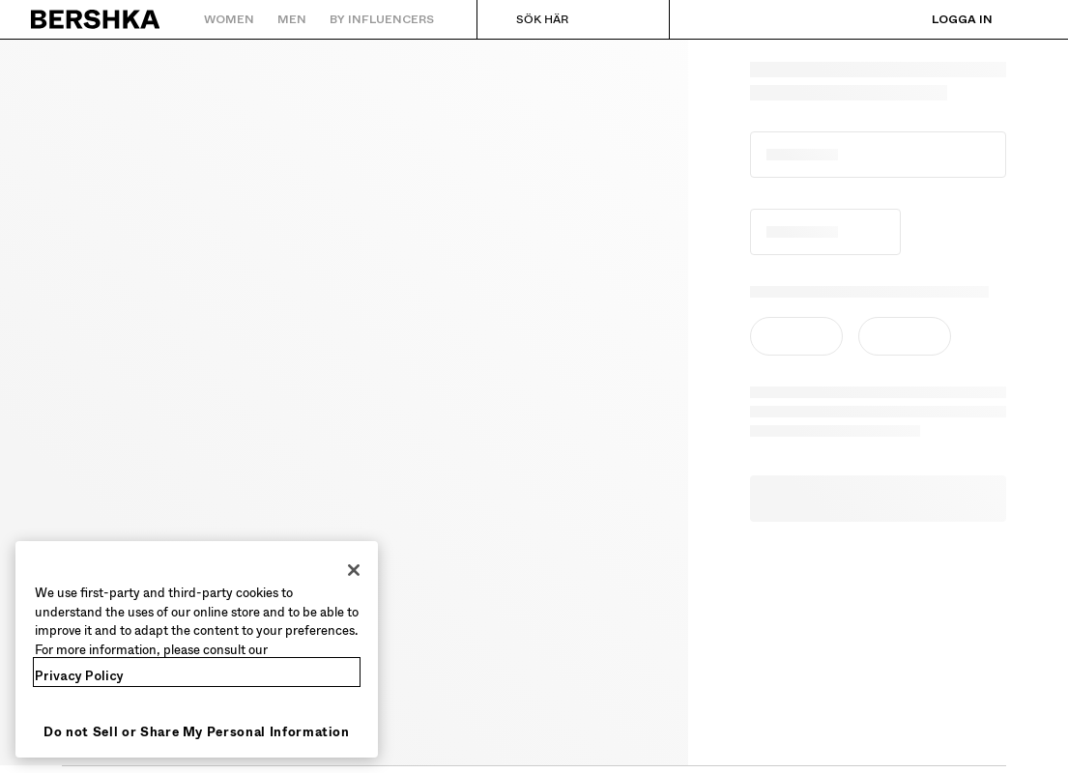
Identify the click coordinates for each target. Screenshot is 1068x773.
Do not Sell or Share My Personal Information (196, 732)
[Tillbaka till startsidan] (96, 19)
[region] (196, 649)
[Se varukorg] (1022, 19)
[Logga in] (943, 19)
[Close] (353, 570)
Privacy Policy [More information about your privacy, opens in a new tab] (79, 676)
